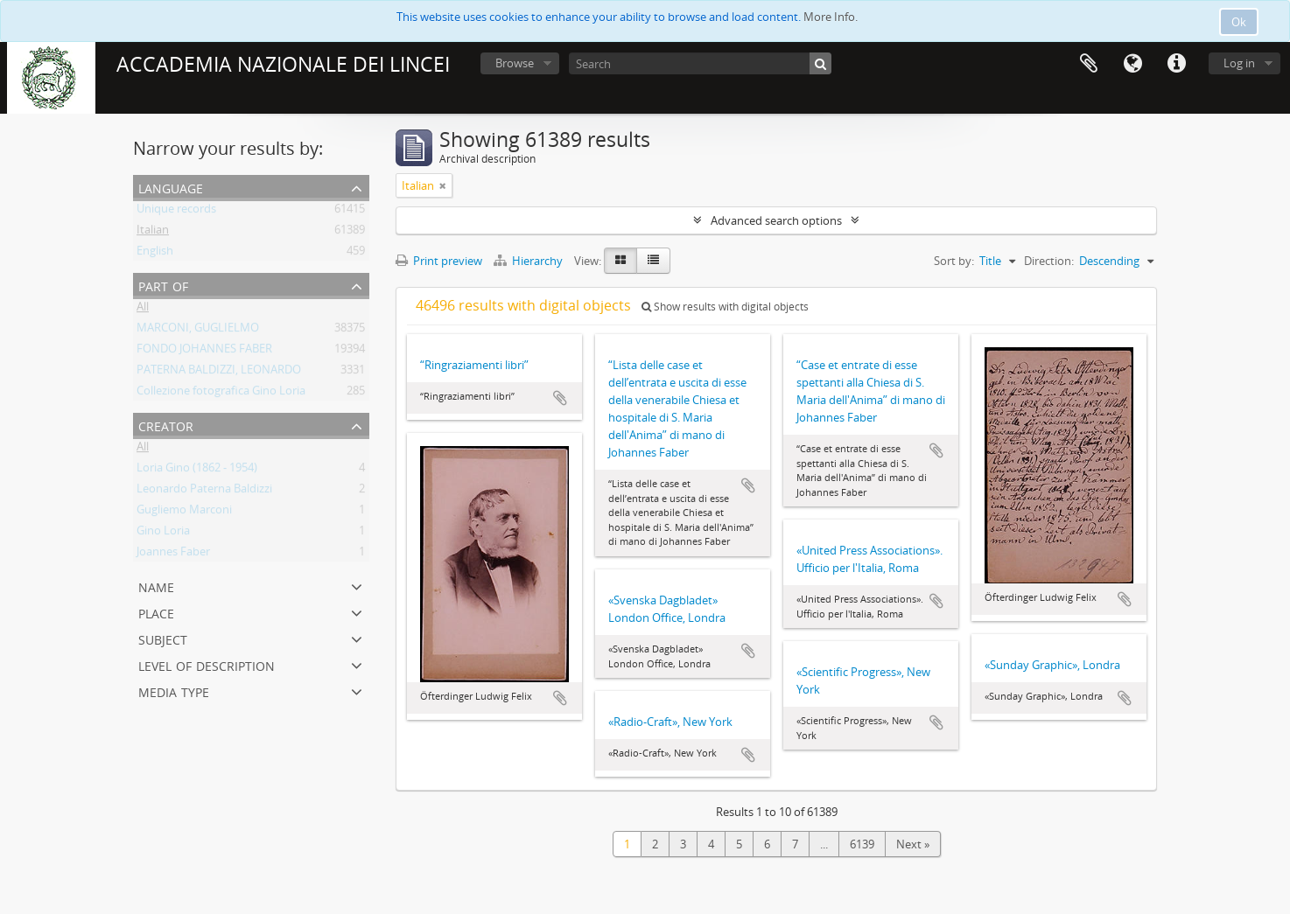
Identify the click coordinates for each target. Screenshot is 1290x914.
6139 (862, 844)
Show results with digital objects (725, 306)
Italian (153, 233)
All (143, 309)
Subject (162, 638)
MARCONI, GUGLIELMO (198, 330)
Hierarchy (529, 261)
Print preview (439, 261)
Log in (1239, 63)
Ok (1238, 22)
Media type (173, 690)
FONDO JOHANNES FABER (204, 351)
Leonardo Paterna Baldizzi (204, 491)
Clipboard (1089, 64)
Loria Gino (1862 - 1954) (197, 470)
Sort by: (954, 261)
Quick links (1176, 64)
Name (156, 585)
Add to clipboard (560, 398)
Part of (163, 285)
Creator (165, 424)
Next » (912, 844)
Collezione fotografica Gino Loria (221, 393)
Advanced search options (776, 220)
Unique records (176, 212)
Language (1132, 64)
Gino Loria (163, 533)
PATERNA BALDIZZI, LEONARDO (219, 372)
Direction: (1049, 261)
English (155, 254)
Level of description (206, 664)
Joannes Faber (173, 554)
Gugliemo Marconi (184, 512)
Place (156, 612)
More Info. (830, 16)
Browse (514, 63)
